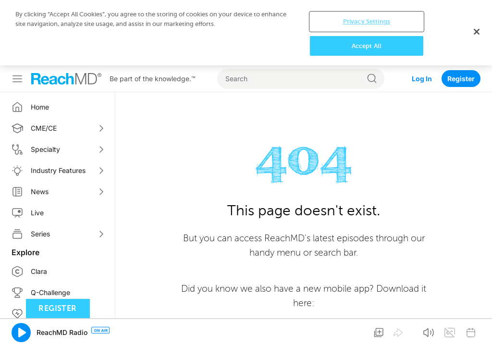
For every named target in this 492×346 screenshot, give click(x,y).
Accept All (366, 45)
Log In (422, 78)
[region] (246, 32)
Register (461, 78)
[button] (21, 332)
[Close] (476, 31)
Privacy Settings (366, 21)
